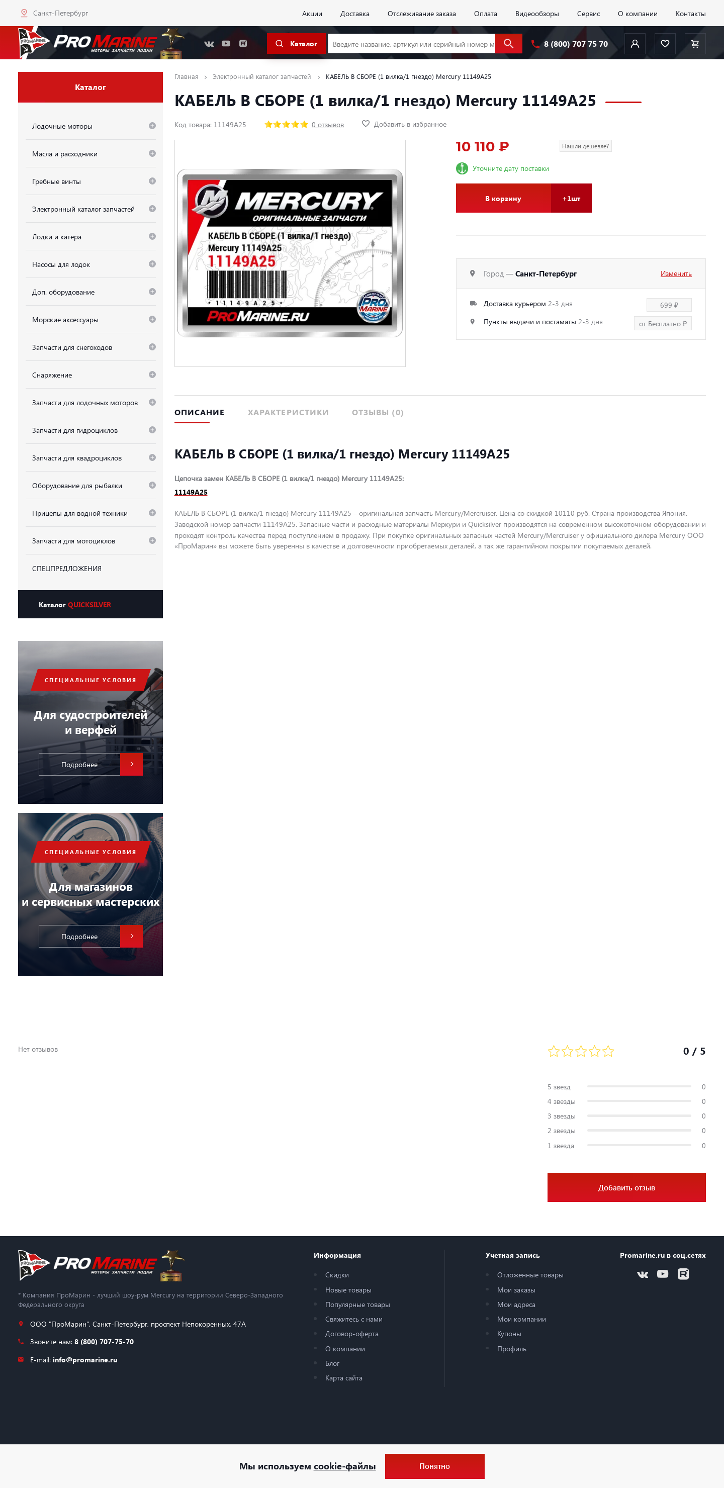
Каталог (75, 604)
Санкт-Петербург (60, 13)
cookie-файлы (345, 1466)
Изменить (676, 273)
